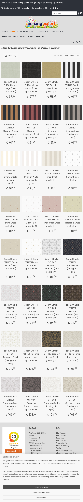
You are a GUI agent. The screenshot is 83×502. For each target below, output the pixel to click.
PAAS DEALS (5, 2)
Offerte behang (62, 445)
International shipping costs (40, 471)
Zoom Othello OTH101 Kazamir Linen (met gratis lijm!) (72, 355)
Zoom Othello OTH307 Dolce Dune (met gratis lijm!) (10, 221)
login (74, 42)
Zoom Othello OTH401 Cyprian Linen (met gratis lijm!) (52, 175)
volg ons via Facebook (41, 476)
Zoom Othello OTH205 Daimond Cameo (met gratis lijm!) (10, 311)
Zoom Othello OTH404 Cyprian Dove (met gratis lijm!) (72, 131)
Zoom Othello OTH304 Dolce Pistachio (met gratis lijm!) (72, 221)
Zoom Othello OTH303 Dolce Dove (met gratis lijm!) (10, 264)
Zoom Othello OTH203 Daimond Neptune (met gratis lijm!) (52, 311)
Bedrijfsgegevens (35, 453)
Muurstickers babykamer (10, 481)
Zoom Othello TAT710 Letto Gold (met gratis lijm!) (52, 86)
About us (32, 466)
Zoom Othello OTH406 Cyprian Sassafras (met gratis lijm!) (31, 131)
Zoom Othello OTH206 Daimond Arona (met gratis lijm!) (72, 265)
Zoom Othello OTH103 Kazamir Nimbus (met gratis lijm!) (31, 355)
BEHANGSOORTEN (10, 36)
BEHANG (5, 31)
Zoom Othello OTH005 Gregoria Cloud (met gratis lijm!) (10, 403)
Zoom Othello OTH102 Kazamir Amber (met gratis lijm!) (52, 355)
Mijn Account (61, 433)
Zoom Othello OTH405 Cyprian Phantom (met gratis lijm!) (52, 131)
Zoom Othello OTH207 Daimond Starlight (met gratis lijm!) (52, 265)
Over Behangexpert (64, 450)
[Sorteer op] (71, 56)
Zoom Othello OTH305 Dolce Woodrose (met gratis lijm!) (52, 221)
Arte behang (6, 468)
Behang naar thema (9, 466)
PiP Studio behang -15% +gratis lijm (15, 8)
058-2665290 (42, 433)
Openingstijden (35, 450)
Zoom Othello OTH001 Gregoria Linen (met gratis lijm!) (72, 403)
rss (63, 498)
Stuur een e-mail (36, 448)
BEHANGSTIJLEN (27, 31)
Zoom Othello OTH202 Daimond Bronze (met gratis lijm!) (72, 311)
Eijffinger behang (8, 471)
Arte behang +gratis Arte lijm (24, 2)
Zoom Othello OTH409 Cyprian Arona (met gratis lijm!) (10, 131)
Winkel (58, 448)
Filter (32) (10, 55)
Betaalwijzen (61, 440)
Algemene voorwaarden (66, 453)
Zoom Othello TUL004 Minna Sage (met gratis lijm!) (10, 86)
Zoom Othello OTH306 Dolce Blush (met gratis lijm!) (31, 221)
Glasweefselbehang (9, 483)
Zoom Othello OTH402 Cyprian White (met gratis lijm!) (31, 177)
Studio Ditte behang (9, 473)
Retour (58, 435)
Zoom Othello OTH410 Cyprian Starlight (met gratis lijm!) (72, 86)
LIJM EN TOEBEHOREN (36, 36)
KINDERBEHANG (44, 31)
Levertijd (59, 438)
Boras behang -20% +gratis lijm (45, 8)
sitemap (58, 498)
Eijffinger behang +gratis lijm (50, 2)
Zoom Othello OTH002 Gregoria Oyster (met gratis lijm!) (52, 403)
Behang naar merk (8, 476)
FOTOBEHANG (59, 31)
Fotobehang (6, 486)
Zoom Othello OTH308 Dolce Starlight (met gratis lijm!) (73, 175)
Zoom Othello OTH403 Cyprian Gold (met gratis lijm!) (10, 177)
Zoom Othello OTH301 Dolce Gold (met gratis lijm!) (31, 264)
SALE (23, 36)
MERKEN (14, 31)
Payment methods (36, 468)
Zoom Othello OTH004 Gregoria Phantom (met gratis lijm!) (31, 403)
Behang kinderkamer (9, 478)
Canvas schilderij (7, 488)
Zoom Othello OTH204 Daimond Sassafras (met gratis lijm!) (31, 311)
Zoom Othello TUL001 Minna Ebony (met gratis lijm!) (31, 86)
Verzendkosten (62, 443)
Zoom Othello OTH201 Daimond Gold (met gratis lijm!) (10, 357)
